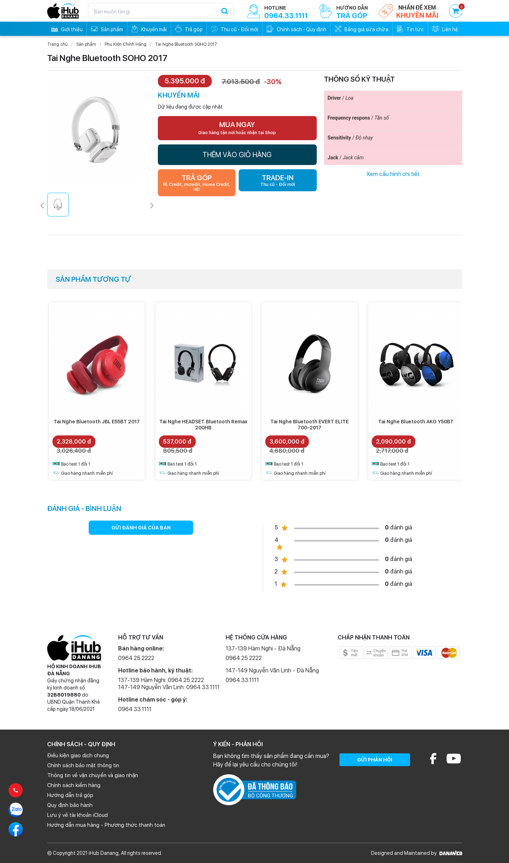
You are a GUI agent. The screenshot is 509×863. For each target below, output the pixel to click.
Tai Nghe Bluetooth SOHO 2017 (186, 44)
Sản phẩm (86, 44)
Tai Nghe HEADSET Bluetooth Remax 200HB (203, 424)
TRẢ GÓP (197, 183)
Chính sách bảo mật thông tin (83, 765)
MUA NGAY (237, 127)
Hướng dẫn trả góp (70, 795)
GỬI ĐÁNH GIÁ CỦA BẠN (141, 528)
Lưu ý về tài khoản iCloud (77, 815)
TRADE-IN (277, 180)
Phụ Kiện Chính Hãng (125, 44)
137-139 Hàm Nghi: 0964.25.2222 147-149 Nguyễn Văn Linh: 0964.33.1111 (169, 684)
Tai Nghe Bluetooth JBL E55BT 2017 (97, 421)
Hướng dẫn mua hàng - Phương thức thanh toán (106, 825)
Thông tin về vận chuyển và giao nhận (92, 775)
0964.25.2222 (136, 658)
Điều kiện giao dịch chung (78, 755)
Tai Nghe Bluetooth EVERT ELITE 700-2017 (309, 424)
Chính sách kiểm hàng (73, 785)
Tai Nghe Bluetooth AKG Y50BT (416, 421)
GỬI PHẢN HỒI (374, 760)
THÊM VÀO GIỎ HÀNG (237, 154)
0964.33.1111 (134, 709)
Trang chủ (57, 44)
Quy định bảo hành (70, 805)
